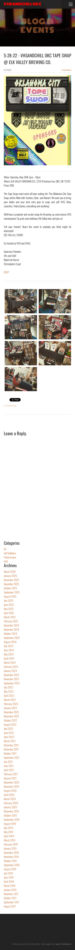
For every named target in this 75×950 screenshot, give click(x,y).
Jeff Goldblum (10, 553)
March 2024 (10, 662)
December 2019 (11, 811)
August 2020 (10, 791)
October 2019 (10, 815)
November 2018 (11, 857)
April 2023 (9, 695)
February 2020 (11, 803)
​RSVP (6, 272)
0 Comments (66, 70)
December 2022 (11, 712)
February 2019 (11, 844)
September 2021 (11, 757)
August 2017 (10, 906)
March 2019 (9, 840)
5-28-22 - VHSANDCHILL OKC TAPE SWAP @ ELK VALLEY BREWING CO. (37, 58)
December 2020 (11, 782)
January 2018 (10, 890)
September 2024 (12, 638)
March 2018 (9, 886)
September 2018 (11, 865)
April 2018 (9, 881)
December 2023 (11, 675)
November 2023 (11, 679)
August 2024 (10, 642)
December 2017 (11, 894)
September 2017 (11, 902)
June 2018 (9, 877)
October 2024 (10, 633)
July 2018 (8, 873)
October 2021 (10, 753)
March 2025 (10, 617)
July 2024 (8, 646)
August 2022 (10, 724)
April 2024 (9, 658)
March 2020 (10, 799)
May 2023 (9, 691)
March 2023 (10, 700)
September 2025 (12, 592)
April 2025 (9, 613)
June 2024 (9, 650)
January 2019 (10, 848)
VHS (6, 561)
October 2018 (10, 861)
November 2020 (11, 786)
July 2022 (8, 729)
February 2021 (11, 774)
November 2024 (11, 629)
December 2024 (11, 625)
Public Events (10, 557)
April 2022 (9, 737)
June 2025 (9, 605)
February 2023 (11, 704)
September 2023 (12, 683)
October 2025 (10, 588)
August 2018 (10, 869)
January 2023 (10, 708)
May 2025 (9, 609)
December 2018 (11, 852)
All (5, 549)
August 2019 (10, 824)
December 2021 (11, 745)
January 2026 (10, 576)
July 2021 (8, 762)
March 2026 (10, 572)
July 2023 (8, 687)
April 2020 (9, 795)
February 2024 (11, 667)
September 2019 (11, 819)
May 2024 (9, 654)
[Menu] (70, 4)
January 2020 (10, 807)
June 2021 (9, 766)
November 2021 (11, 749)
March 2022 (10, 741)
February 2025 (11, 621)
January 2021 (10, 778)
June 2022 (9, 733)
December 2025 (11, 580)
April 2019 (9, 836)
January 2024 (10, 671)
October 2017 (10, 898)
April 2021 (9, 770)
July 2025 (8, 600)
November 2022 (11, 716)
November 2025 (11, 584)
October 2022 (10, 720)
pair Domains (64, 944)
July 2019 (8, 828)
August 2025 (10, 596)
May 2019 (8, 832)
